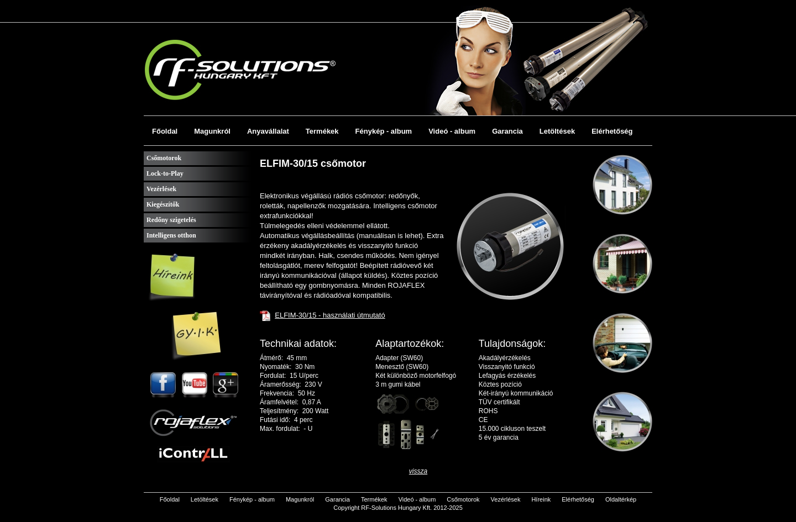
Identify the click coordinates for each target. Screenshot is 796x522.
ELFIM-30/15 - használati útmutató (330, 315)
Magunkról (212, 131)
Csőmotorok (163, 158)
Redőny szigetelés (171, 220)
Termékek (322, 131)
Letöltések (557, 131)
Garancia (507, 131)
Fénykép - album (383, 131)
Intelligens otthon (171, 235)
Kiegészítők (162, 204)
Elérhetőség (611, 131)
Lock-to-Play (165, 173)
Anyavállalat (268, 131)
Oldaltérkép (620, 499)
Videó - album (451, 131)
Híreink (541, 499)
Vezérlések (161, 189)
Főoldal (164, 131)
